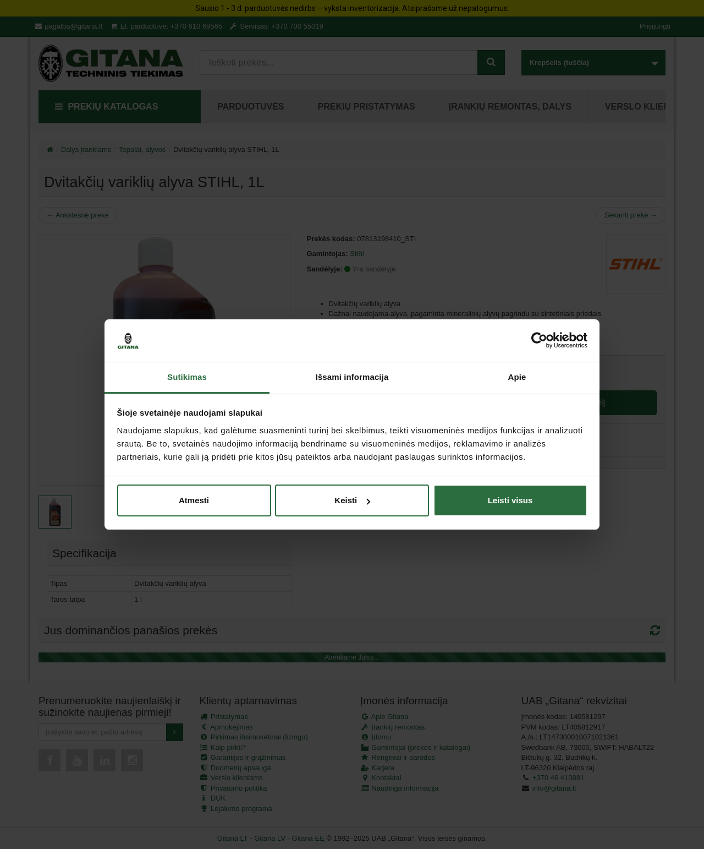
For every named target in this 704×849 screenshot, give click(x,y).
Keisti (352, 500)
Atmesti (194, 500)
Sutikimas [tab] (187, 377)
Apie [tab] (517, 377)
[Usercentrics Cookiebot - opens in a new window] (539, 340)
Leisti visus (510, 500)
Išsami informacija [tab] (352, 377)
